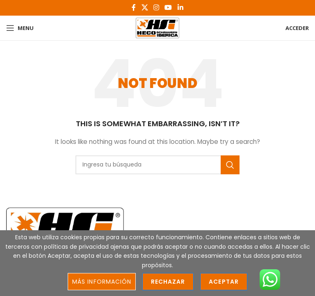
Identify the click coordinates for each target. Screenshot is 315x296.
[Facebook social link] (134, 7)
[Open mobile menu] (20, 28)
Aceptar (223, 282)
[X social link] (145, 7)
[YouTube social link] (168, 7)
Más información (101, 282)
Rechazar (168, 282)
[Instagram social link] (156, 7)
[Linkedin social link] (180, 7)
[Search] (157, 164)
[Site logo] (157, 27)
